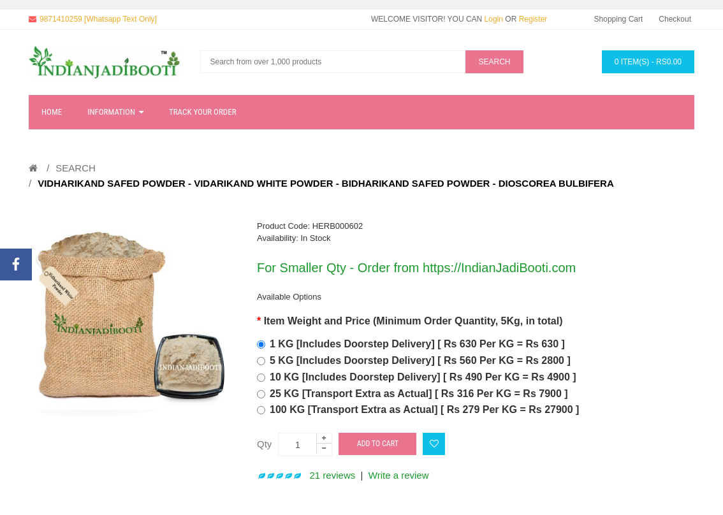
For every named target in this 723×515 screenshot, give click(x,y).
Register (533, 19)
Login (494, 19)
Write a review (399, 475)
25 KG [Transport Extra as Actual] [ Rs (419, 393)
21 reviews (333, 475)
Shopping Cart (618, 19)
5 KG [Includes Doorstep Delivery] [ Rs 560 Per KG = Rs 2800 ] (420, 360)
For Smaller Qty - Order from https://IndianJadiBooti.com (416, 268)
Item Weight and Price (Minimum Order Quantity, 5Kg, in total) (413, 321)
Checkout (675, 19)
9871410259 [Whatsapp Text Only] (98, 19)
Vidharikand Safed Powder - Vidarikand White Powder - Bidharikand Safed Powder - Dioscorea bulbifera (326, 183)
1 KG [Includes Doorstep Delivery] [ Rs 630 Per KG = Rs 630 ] (417, 343)
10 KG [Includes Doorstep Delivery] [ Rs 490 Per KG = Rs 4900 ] (423, 377)
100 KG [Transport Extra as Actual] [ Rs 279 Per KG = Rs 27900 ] (424, 409)
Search (75, 168)
